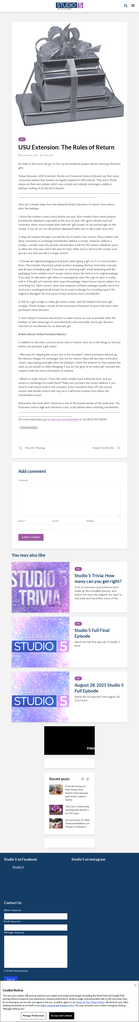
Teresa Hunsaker (28, 427)
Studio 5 (18, 867)
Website (90, 521)
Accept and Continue (61, 1015)
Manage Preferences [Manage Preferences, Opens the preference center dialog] (33, 1015)
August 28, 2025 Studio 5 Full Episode (99, 687)
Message (14, 932)
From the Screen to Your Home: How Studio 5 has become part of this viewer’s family (76, 793)
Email (56, 521)
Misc (22, 139)
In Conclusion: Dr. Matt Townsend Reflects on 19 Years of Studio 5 (77, 823)
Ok (135, 985)
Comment (23, 480)
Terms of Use (83, 1002)
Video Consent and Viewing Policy (57, 1005)
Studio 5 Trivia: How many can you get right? (98, 578)
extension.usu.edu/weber (64, 419)
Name (21, 521)
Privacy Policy (98, 1002)
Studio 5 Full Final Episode (92, 633)
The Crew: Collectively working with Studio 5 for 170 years (77, 810)
